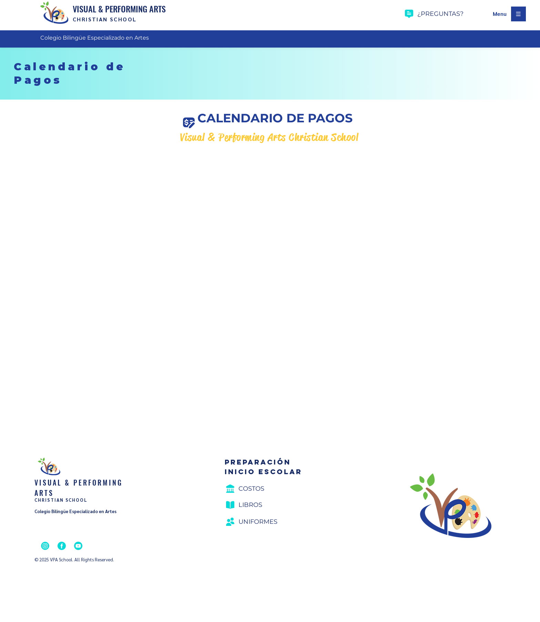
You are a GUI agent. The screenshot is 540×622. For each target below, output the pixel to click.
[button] (500, 14)
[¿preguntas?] (446, 13)
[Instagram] (45, 546)
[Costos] (265, 488)
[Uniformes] (265, 521)
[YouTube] (78, 546)
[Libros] (265, 504)
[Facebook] (62, 546)
